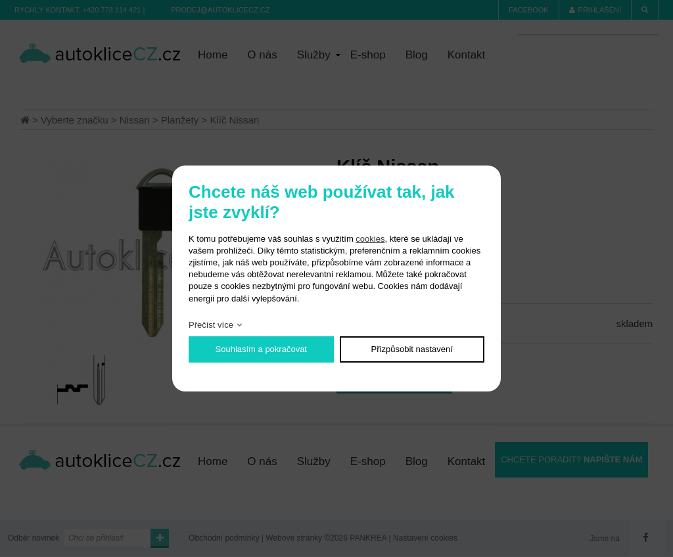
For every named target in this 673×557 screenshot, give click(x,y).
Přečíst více (211, 325)
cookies (370, 239)
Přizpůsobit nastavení (412, 349)
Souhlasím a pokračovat (261, 349)
